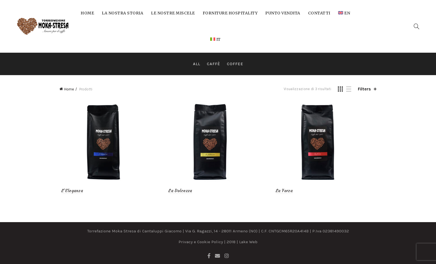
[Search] (416, 26)
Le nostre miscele (173, 13)
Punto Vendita (282, 13)
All (196, 63)
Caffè (213, 63)
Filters (364, 89)
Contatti (319, 13)
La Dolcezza (179, 190)
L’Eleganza (70, 190)
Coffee (235, 63)
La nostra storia (122, 13)
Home (87, 13)
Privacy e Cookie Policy (201, 241)
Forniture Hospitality (230, 13)
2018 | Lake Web (242, 241)
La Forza (284, 190)
